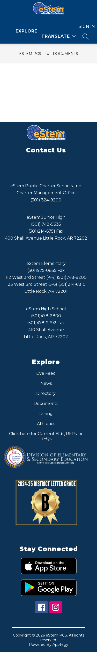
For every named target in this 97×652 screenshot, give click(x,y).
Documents (65, 53)
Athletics (46, 423)
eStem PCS (30, 53)
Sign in (84, 26)
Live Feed (46, 373)
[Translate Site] (58, 36)
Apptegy (60, 644)
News (46, 383)
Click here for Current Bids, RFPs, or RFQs (46, 436)
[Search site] (86, 36)
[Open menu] (22, 31)
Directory (46, 393)
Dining (46, 413)
